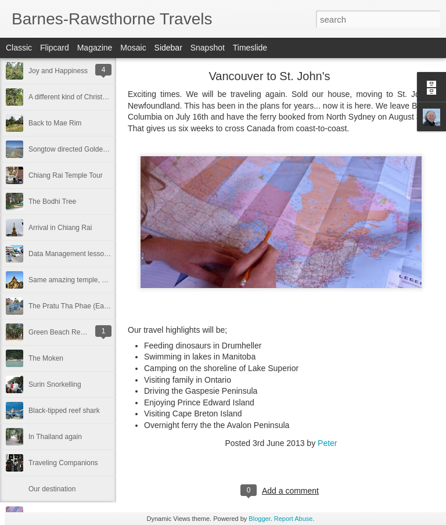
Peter (327, 443)
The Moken (45, 358)
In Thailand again (55, 437)
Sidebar (168, 47)
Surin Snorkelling (54, 384)
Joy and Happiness (58, 71)
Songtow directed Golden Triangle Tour (88, 149)
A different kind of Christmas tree (79, 97)
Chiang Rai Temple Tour (65, 175)
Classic (19, 47)
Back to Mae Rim (54, 123)
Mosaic (133, 47)
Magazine (95, 47)
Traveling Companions (63, 463)
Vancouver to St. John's (269, 76)
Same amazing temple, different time (85, 280)
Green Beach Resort (60, 332)
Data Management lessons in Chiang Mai (92, 254)
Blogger (259, 518)
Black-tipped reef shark (64, 411)
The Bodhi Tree (52, 201)
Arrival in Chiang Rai (60, 228)
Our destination (51, 489)
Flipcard (54, 47)
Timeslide (250, 47)
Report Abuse (293, 518)
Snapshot (207, 47)
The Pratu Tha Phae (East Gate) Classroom (96, 306)
